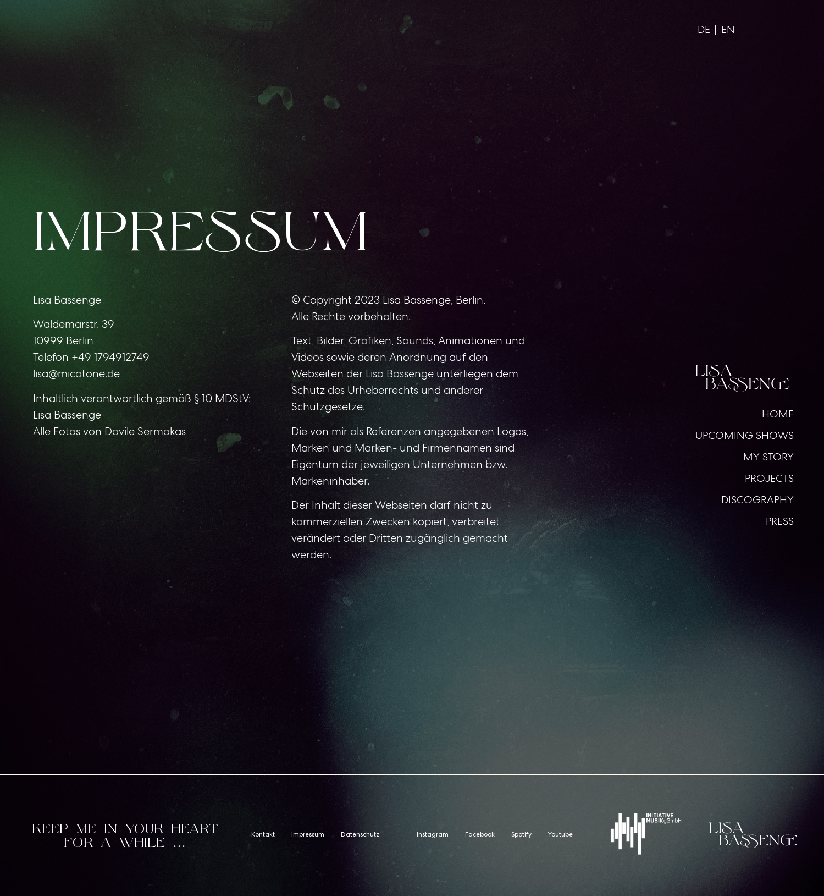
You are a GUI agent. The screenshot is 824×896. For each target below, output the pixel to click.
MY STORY (768, 457)
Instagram (433, 835)
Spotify (521, 835)
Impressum (307, 835)
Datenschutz (360, 835)
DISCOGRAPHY (757, 500)
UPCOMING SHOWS (744, 435)
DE (704, 29)
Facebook (480, 835)
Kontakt (263, 835)
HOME (778, 414)
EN (728, 29)
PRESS (780, 521)
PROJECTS (769, 478)
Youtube (560, 835)
